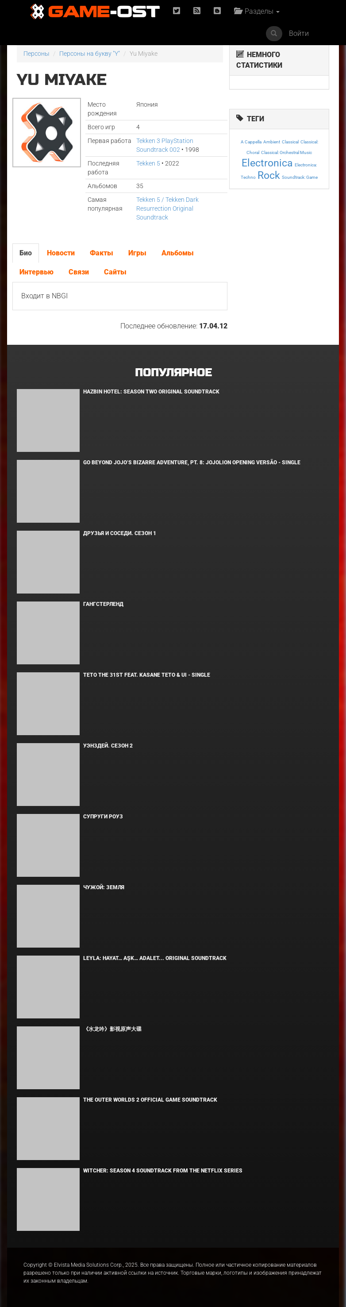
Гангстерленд (103, 604)
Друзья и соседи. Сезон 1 (119, 533)
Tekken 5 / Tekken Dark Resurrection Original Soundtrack (167, 208)
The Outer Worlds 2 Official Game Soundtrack (150, 1100)
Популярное (173, 372)
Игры (137, 253)
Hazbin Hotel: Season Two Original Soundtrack (151, 392)
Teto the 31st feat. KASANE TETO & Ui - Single (146, 675)
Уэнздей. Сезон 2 (108, 746)
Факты (101, 253)
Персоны (36, 53)
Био (25, 253)
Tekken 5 (148, 163)
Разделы (257, 11)
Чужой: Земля (103, 887)
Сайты (115, 272)
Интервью (36, 272)
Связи (79, 272)
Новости (61, 253)
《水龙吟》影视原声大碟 (112, 1029)
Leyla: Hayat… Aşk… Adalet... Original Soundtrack (155, 958)
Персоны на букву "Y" (89, 53)
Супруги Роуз (103, 817)
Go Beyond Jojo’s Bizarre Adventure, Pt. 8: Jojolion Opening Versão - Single (191, 462)
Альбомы (177, 253)
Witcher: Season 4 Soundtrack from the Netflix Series (162, 1171)
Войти (299, 33)
